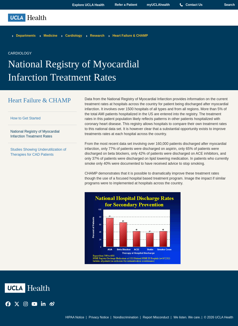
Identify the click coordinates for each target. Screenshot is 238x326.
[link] (8, 304)
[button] (88, 5)
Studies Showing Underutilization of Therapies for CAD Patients (38, 151)
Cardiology (73, 35)
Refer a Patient (126, 4)
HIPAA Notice (74, 317)
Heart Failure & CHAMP (130, 35)
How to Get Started (25, 118)
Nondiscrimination (125, 317)
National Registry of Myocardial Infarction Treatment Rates (34, 133)
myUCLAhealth (158, 4)
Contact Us (194, 4)
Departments (26, 35)
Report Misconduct (156, 317)
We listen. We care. (187, 317)
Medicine (50, 35)
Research (97, 35)
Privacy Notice (99, 317)
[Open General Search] (228, 5)
